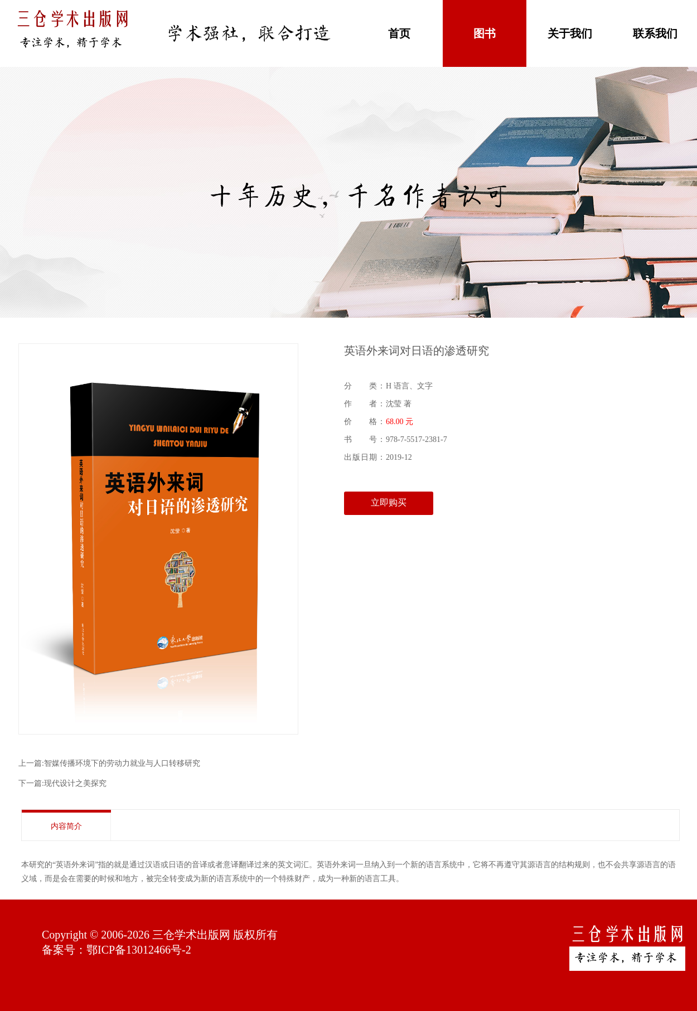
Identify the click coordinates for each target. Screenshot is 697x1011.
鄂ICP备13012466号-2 (138, 950)
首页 (399, 33)
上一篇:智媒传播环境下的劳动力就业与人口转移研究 (109, 763)
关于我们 (570, 33)
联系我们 (655, 33)
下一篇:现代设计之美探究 (62, 783)
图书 (484, 33)
